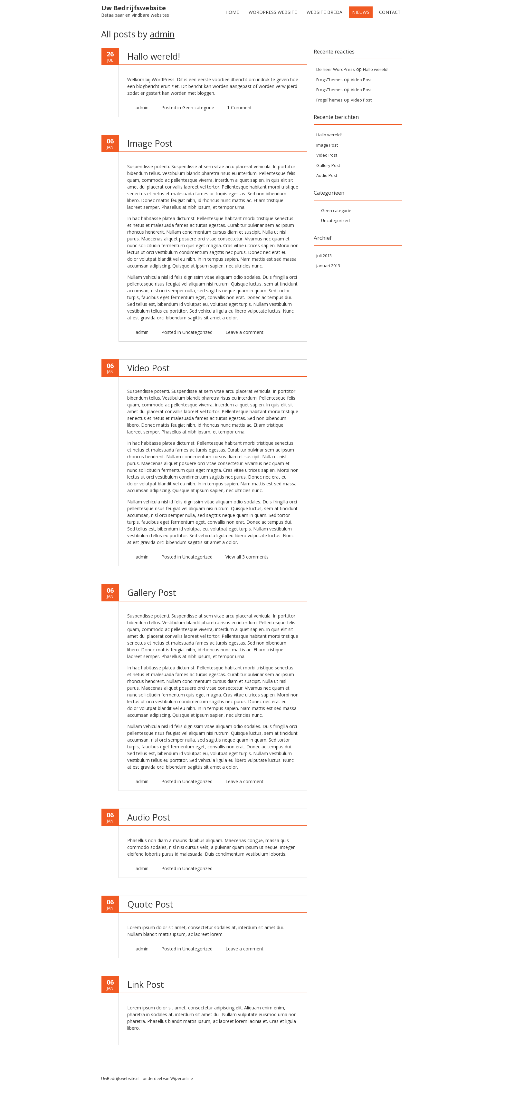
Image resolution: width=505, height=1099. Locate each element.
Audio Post (148, 817)
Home (232, 12)
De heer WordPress (335, 69)
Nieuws (360, 12)
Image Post (150, 143)
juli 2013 (324, 255)
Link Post (145, 984)
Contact (390, 12)
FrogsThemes (329, 80)
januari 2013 (328, 265)
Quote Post (150, 904)
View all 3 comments (247, 557)
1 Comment (239, 107)
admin (162, 34)
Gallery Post (151, 592)
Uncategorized (197, 332)
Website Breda (324, 12)
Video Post (148, 368)
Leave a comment (244, 781)
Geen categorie (198, 107)
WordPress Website (273, 12)
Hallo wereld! (153, 56)
